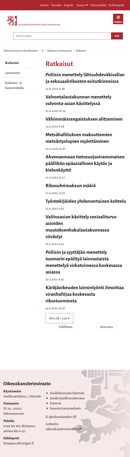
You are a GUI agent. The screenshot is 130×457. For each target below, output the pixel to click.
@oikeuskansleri (60, 416)
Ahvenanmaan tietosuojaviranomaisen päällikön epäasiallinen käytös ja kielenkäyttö (85, 163)
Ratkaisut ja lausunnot (59, 51)
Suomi (44, 5)
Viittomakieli (98, 5)
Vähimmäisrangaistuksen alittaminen (84, 119)
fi (42, 51)
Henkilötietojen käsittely (67, 393)
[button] (59, 318)
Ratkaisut (12, 62)
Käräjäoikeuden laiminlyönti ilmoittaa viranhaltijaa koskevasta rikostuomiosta (85, 294)
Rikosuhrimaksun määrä (71, 185)
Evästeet (55, 403)
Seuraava (106, 327)
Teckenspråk (116, 5)
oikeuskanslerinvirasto (61, 429)
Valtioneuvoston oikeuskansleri (20, 51)
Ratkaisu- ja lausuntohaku (14, 85)
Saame (82, 5)
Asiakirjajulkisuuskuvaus (67, 398)
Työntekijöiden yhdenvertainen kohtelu (86, 201)
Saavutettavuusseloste (65, 408)
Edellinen (65, 327)
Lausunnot (12, 72)
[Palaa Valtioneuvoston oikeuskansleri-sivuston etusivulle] (33, 20)
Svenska (56, 5)
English (68, 5)
